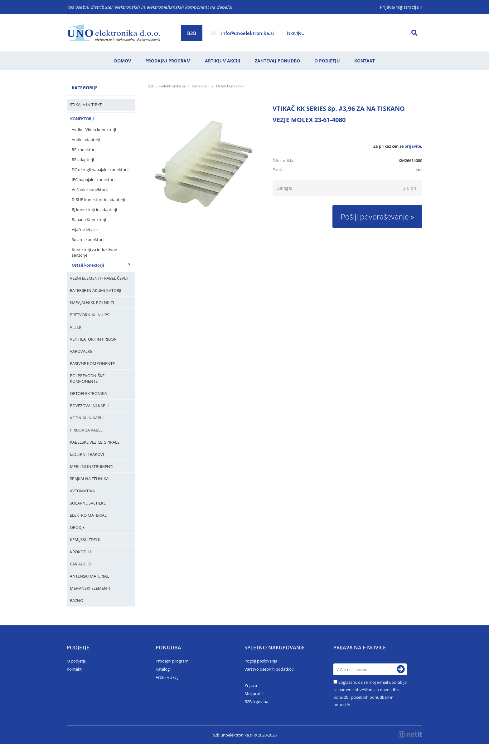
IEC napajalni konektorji (93, 179)
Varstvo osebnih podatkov (269, 669)
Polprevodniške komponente (87, 378)
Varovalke (81, 351)
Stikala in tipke (86, 104)
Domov (122, 61)
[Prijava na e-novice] (401, 669)
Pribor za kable (86, 430)
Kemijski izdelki (86, 539)
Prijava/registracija (401, 7)
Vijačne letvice (85, 229)
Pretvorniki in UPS (89, 315)
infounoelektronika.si (247, 33)
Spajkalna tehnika (89, 478)
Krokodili (80, 551)
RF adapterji (83, 159)
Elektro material (88, 515)
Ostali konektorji (88, 265)
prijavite (412, 146)
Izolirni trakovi (87, 454)
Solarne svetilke (88, 503)
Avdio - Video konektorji (94, 129)
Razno (76, 600)
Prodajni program (168, 61)
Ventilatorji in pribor (93, 339)
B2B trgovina (256, 701)
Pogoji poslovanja (260, 661)
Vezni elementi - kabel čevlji (99, 278)
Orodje (77, 527)
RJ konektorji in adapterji (94, 209)
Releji (75, 327)
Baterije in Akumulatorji (95, 290)
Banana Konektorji (89, 219)
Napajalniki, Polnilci (92, 302)
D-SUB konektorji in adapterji (98, 199)
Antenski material (89, 576)
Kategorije (85, 88)
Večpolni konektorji (90, 189)
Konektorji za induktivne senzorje (94, 252)
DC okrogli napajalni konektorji (100, 169)
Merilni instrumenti (92, 466)
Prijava (250, 685)
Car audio (80, 564)
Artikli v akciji (222, 61)
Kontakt (364, 61)
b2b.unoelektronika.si (166, 86)
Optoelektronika (88, 393)
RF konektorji (84, 149)
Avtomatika (82, 491)
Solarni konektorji (88, 239)
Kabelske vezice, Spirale (94, 442)
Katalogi (163, 669)
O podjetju (327, 61)
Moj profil (253, 693)
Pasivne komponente (92, 363)
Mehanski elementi (90, 588)
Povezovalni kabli (89, 405)
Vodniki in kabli (87, 418)
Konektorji (82, 118)
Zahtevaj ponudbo (277, 61)
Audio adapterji (86, 139)
